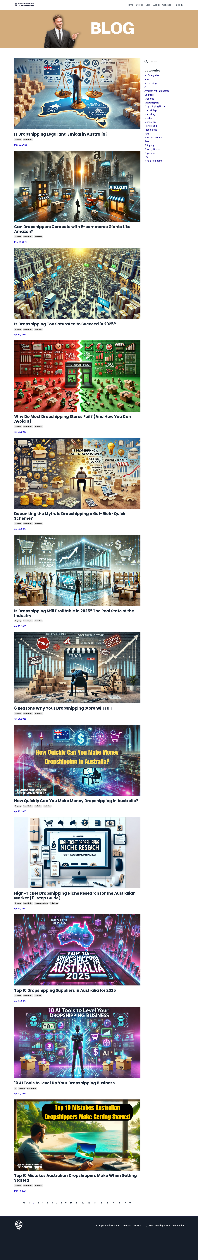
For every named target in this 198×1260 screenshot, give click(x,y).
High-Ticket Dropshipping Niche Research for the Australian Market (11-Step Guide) (75, 916)
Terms (137, 1251)
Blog (148, 4)
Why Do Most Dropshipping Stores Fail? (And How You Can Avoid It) (75, 424)
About (156, 4)
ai (15, 1112)
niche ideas (54, 924)
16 (106, 1228)
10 (71, 1228)
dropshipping (27, 140)
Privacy (127, 1251)
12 (83, 1228)
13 (89, 1228)
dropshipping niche (41, 924)
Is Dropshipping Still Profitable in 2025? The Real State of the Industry (73, 623)
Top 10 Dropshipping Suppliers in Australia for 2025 (77, 1013)
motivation (38, 240)
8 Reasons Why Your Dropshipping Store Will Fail (74, 720)
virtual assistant (153, 160)
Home (130, 4)
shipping (149, 145)
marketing (38, 825)
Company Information (108, 1251)
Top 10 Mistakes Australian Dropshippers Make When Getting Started (72, 1203)
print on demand (153, 137)
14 (95, 1228)
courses (149, 94)
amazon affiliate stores (157, 91)
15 (100, 1228)
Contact (166, 4)
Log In (179, 4)
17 (112, 1228)
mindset (148, 118)
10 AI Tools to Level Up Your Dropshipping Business (76, 1106)
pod (146, 133)
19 (124, 1228)
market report (152, 110)
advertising (150, 83)
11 (77, 1228)
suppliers (38, 1018)
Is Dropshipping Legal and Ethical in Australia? (71, 135)
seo (146, 141)
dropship (18, 140)
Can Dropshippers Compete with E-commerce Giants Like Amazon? (71, 231)
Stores (139, 4)
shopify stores (152, 149)
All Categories (151, 75)
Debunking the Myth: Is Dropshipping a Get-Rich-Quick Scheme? (75, 524)
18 (118, 1228)
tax (146, 157)
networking (150, 126)
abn (146, 79)
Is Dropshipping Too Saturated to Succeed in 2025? (77, 328)
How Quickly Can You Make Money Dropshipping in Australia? (77, 817)
